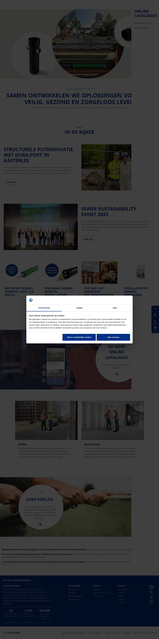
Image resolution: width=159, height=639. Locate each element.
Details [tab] (79, 308)
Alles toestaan (113, 337)
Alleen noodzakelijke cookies (79, 337)
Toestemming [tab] (44, 308)
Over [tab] (115, 308)
